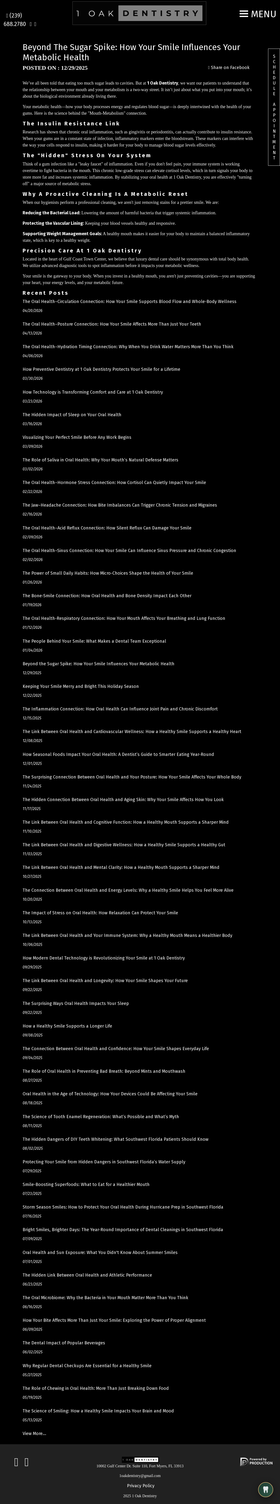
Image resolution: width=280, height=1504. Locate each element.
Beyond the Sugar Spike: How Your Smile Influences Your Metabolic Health (98, 663)
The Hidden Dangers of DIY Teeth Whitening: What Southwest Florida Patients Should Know (115, 1139)
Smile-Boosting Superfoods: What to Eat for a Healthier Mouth (86, 1184)
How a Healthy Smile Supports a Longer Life (67, 1026)
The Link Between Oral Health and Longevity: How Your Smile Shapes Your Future (105, 980)
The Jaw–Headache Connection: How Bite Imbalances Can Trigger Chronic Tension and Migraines (120, 505)
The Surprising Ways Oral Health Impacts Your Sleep (76, 1003)
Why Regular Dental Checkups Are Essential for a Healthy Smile (87, 1365)
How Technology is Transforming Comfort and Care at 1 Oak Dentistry (93, 392)
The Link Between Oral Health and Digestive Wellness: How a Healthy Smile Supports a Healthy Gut (124, 844)
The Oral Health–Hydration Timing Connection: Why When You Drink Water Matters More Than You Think (128, 346)
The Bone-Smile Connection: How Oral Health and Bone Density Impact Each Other (107, 595)
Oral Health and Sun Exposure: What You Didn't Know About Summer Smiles (100, 1252)
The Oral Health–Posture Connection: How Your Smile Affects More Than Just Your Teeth (112, 324)
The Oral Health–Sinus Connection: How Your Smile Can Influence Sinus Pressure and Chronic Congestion (129, 550)
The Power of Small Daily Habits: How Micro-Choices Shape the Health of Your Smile (108, 573)
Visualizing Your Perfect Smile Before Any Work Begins (77, 437)
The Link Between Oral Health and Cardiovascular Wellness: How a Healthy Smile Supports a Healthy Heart (132, 731)
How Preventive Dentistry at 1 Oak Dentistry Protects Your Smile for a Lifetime (101, 369)
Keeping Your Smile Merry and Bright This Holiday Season (81, 686)
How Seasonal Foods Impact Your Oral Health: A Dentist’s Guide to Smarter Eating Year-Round (118, 754)
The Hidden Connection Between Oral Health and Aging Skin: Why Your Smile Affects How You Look (123, 799)
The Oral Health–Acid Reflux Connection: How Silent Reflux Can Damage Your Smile (107, 528)
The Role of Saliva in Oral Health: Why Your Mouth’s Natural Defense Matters (100, 460)
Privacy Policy (140, 1485)
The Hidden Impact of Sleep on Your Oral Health (72, 414)
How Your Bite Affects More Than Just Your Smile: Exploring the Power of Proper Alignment (114, 1320)
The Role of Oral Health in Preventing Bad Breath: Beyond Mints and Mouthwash (104, 1071)
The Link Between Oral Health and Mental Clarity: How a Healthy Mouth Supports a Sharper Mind (121, 867)
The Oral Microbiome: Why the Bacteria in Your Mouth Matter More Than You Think (105, 1297)
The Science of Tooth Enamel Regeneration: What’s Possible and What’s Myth (101, 1116)
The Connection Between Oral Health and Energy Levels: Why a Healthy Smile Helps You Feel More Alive (128, 890)
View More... (34, 1433)
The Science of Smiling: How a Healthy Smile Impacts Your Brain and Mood (98, 1411)
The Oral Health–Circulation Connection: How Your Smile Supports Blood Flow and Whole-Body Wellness (129, 301)
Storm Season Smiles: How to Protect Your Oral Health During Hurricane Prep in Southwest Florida (123, 1207)
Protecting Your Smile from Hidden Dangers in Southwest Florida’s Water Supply (104, 1162)
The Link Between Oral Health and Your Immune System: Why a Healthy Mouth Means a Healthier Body (127, 935)
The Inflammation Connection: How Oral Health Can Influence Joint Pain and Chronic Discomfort (120, 709)
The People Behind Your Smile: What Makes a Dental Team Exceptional (94, 641)
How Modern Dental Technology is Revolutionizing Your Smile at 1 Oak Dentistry (104, 958)
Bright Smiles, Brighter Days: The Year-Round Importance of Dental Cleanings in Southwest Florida (123, 1229)
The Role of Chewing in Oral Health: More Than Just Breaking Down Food (96, 1388)
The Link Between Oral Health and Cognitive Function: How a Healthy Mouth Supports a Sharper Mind (126, 822)
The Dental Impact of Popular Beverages (64, 1343)
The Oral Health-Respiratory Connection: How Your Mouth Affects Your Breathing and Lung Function (124, 618)
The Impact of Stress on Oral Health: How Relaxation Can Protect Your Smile (100, 913)
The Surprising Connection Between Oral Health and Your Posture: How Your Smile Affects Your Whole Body (132, 777)
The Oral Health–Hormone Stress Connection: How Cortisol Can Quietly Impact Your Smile (114, 482)
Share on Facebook (229, 67)
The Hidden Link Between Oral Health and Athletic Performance (87, 1275)
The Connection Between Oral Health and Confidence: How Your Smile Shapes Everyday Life (116, 1048)
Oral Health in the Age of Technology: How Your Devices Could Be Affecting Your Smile (110, 1094)
